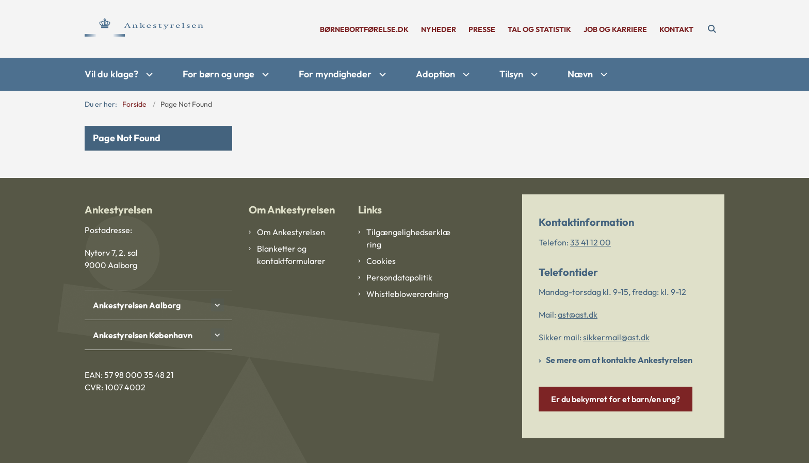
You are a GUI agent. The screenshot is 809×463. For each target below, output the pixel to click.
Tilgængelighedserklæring (408, 238)
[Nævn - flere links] (602, 74)
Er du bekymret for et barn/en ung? (615, 399)
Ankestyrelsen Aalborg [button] (137, 305)
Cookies (381, 261)
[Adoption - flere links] (465, 74)
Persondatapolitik (399, 277)
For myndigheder (335, 74)
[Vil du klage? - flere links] (148, 74)
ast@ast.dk (577, 314)
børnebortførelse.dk (364, 30)
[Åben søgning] (712, 28)
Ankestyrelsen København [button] (142, 335)
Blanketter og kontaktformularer (291, 254)
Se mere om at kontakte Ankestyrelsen (619, 360)
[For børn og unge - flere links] (264, 74)
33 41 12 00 (590, 242)
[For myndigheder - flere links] (381, 74)
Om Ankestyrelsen (291, 232)
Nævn (580, 74)
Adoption (435, 74)
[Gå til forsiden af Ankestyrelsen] (144, 29)
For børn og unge (218, 74)
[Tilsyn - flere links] (533, 74)
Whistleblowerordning (407, 294)
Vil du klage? (111, 74)
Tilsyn (511, 74)
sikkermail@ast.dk (616, 337)
